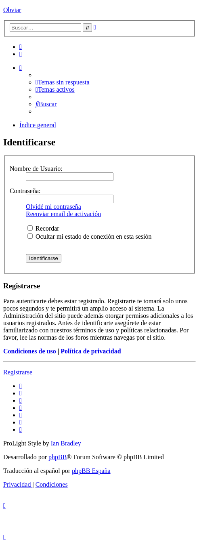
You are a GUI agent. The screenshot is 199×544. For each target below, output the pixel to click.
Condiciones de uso (29, 351)
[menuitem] (20, 46)
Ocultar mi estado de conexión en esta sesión (89, 236)
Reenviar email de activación (63, 213)
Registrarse (17, 372)
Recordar (43, 228)
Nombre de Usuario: (36, 168)
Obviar (12, 9)
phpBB (57, 457)
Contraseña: (25, 190)
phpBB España (91, 470)
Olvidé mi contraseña (53, 206)
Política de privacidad (91, 351)
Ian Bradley (66, 443)
